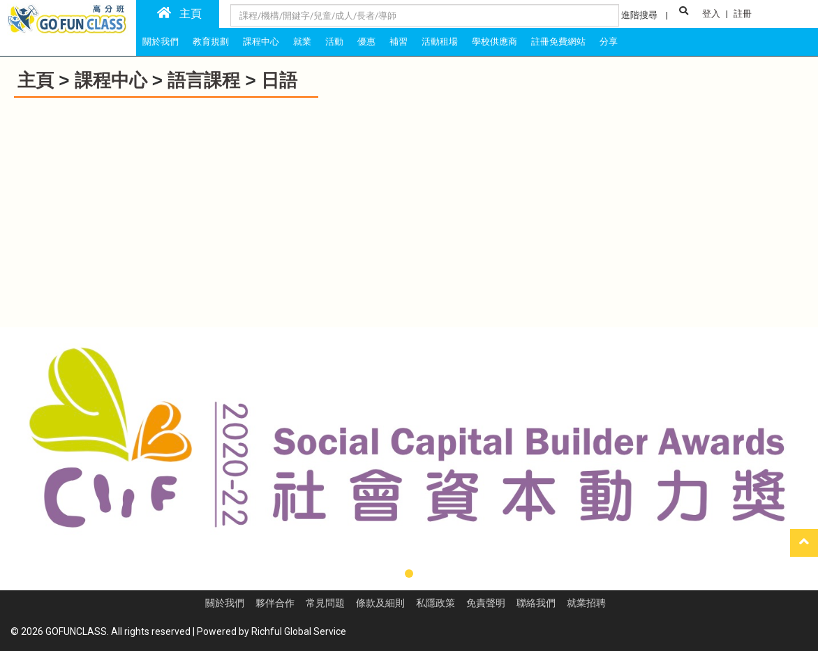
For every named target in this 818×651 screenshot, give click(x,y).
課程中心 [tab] (261, 41)
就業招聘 (586, 602)
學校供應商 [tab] (494, 41)
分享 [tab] (609, 41)
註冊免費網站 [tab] (558, 41)
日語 (279, 80)
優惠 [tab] (366, 41)
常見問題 (325, 602)
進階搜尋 (639, 15)
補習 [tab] (398, 41)
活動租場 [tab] (440, 41)
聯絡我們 (536, 602)
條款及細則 (380, 602)
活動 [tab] (334, 41)
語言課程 (204, 80)
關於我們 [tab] (160, 41)
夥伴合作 (275, 602)
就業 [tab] (302, 41)
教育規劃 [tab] (211, 41)
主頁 (179, 13)
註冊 (743, 13)
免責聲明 (485, 602)
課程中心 (111, 80)
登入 (711, 13)
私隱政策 (435, 602)
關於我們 (224, 602)
